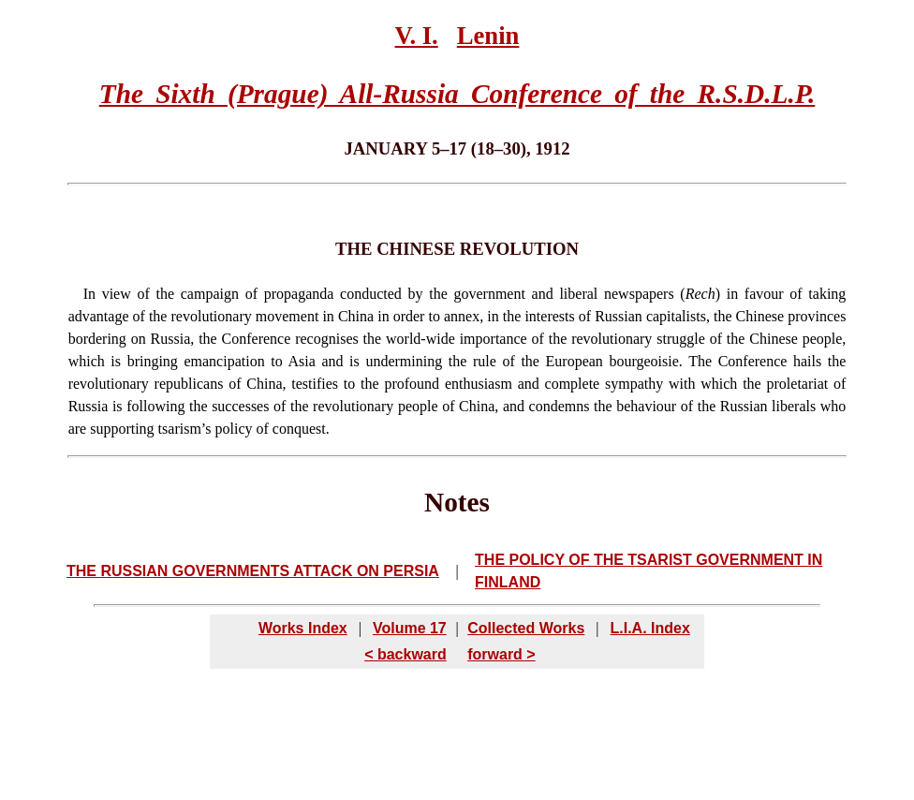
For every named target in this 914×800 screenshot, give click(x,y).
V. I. (416, 36)
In (89, 294)
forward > (501, 654)
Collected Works (525, 628)
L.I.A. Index (649, 628)
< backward (405, 654)
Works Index (302, 628)
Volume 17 (410, 628)
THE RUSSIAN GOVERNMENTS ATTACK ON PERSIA (252, 571)
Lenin (488, 36)
